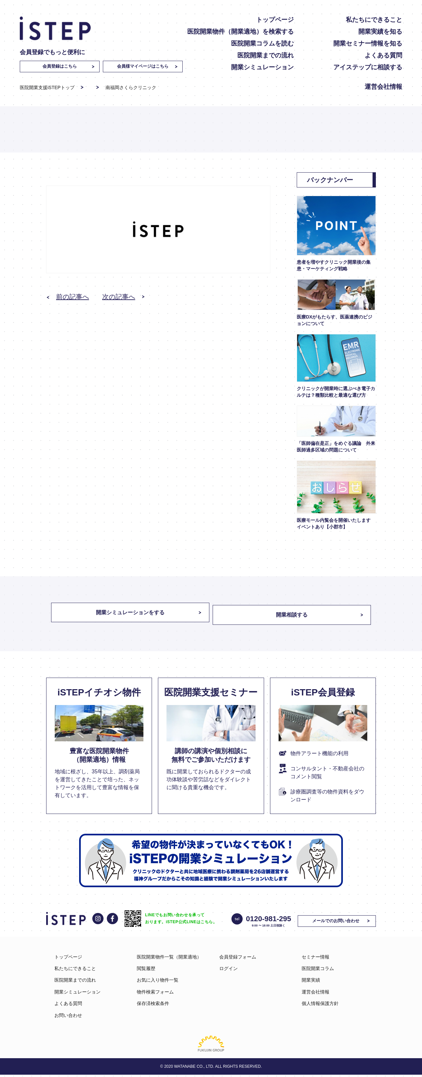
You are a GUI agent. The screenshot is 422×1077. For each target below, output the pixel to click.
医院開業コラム (318, 970)
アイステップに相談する (367, 67)
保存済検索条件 (153, 1005)
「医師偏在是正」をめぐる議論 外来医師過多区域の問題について (336, 447)
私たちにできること (374, 20)
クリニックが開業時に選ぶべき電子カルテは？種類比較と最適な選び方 (336, 392)
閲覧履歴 (146, 970)
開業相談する (296, 615)
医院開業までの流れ (265, 55)
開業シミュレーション (262, 67)
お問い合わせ (68, 1017)
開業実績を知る (380, 31)
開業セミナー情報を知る (367, 43)
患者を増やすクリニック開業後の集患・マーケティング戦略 (334, 265)
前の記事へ (72, 296)
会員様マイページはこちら (142, 66)
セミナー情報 (315, 958)
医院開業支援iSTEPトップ (47, 87)
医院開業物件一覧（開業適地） (169, 958)
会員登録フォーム (237, 958)
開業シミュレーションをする (125, 615)
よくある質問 (383, 55)
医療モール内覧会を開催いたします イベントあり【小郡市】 (336, 523)
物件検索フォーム (155, 993)
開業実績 (311, 982)
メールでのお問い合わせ (338, 922)
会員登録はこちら (60, 66)
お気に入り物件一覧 (157, 982)
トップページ (275, 20)
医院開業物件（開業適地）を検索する (240, 31)
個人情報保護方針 (320, 1005)
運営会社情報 (383, 87)
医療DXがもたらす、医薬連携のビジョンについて (334, 320)
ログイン (228, 970)
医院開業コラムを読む (262, 43)
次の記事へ (118, 296)
